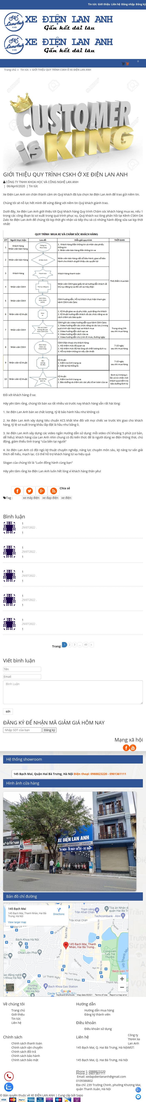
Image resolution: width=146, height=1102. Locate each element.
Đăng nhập (128, 4)
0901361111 (97, 1073)
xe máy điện (31, 498)
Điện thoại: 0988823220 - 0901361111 (100, 774)
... (80, 644)
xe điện (66, 498)
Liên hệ (16, 1023)
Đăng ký (141, 4)
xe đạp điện (50, 498)
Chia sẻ (65, 488)
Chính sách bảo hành (25, 1056)
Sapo (79, 1095)
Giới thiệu (104, 4)
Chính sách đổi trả (23, 1052)
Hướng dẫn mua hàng (99, 1010)
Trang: (56, 646)
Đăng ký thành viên (97, 1014)
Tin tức (16, 1019)
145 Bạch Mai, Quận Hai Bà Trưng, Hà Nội (43, 774)
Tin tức (92, 4)
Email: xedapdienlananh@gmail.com (101, 1077)
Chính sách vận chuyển (26, 1047)
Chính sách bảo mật (24, 1060)
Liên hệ (115, 4)
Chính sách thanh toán (26, 1043)
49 (85, 644)
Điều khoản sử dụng (98, 1029)
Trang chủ (18, 1010)
